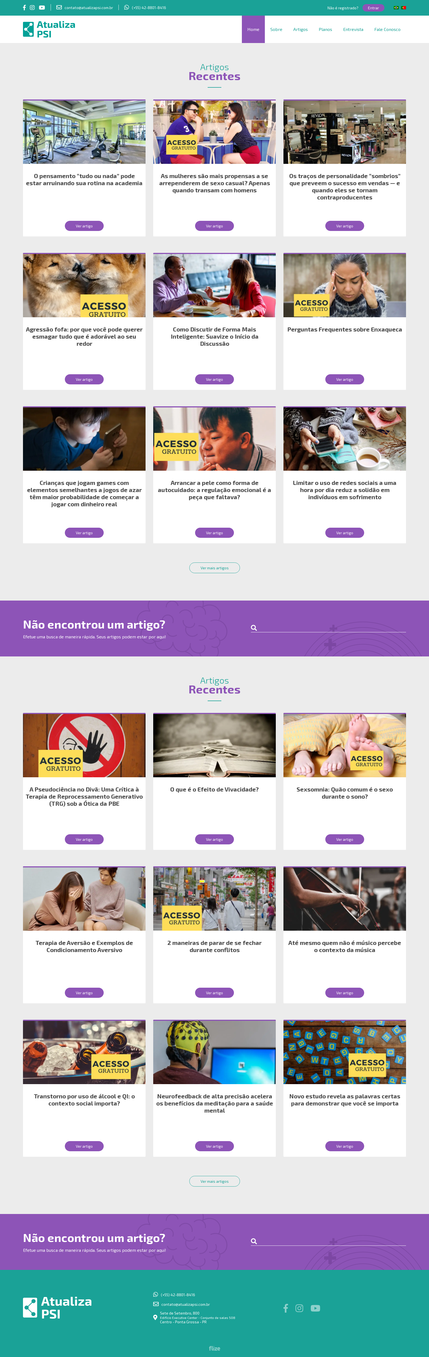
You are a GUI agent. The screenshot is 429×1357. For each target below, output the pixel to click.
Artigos (300, 29)
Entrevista (353, 29)
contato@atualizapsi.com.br (89, 7)
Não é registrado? (342, 7)
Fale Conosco (387, 29)
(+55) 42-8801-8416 (149, 7)
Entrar (373, 7)
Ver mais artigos (215, 567)
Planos (325, 29)
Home (253, 29)
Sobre (276, 29)
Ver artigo (84, 226)
